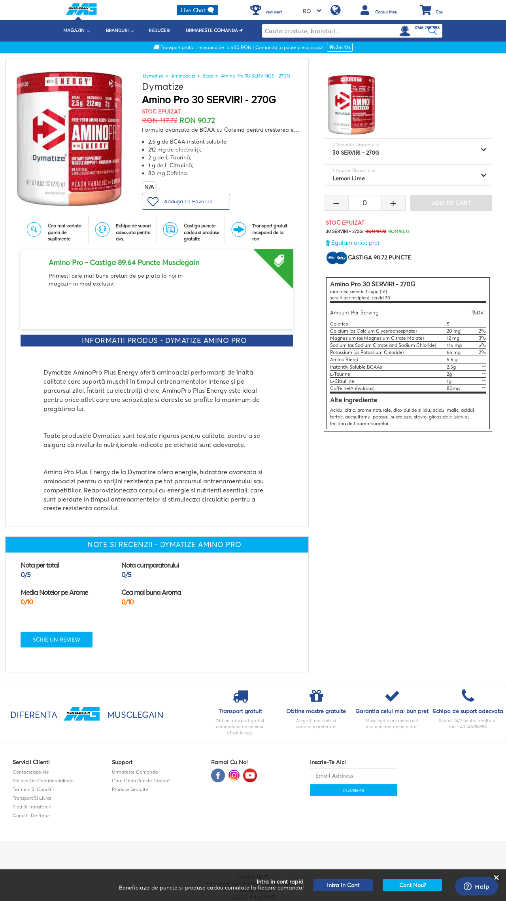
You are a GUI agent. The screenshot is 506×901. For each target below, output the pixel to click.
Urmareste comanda (135, 772)
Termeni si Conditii (33, 789)
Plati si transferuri (32, 807)
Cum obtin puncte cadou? (141, 781)
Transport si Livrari (33, 798)
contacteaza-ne (31, 772)
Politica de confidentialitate (43, 781)
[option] (157, 269)
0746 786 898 (427, 27)
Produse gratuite (130, 789)
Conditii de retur (31, 815)
